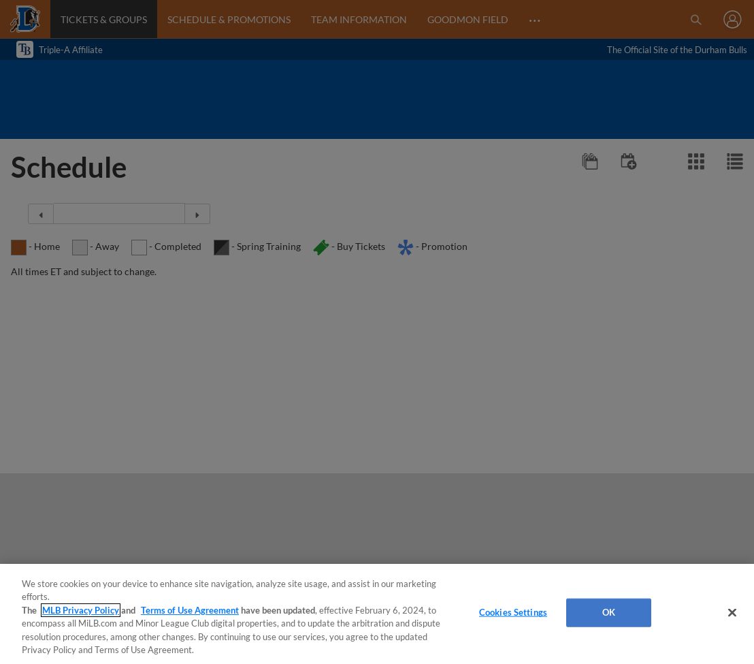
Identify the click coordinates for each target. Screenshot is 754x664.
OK (608, 612)
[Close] (732, 613)
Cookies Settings (513, 612)
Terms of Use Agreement (190, 610)
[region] (377, 614)
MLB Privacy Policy (80, 610)
